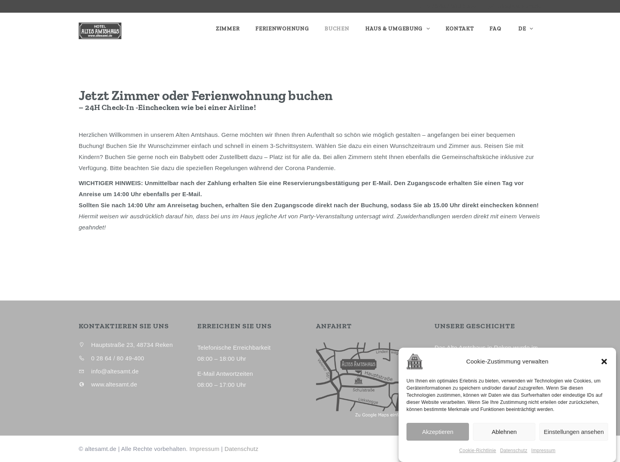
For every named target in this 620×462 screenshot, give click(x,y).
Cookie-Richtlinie (477, 456)
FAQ (495, 28)
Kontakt (460, 28)
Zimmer (228, 28)
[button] (604, 367)
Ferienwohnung (282, 28)
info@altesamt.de (519, 6)
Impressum (543, 456)
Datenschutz (513, 456)
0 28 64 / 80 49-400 (450, 6)
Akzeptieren (437, 437)
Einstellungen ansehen (574, 437)
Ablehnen (503, 437)
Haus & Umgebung (394, 28)
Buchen (337, 28)
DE (522, 28)
